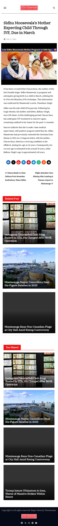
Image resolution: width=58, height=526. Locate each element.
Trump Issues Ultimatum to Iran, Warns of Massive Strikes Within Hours (25, 493)
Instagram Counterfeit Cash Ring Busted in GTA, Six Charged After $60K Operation (28, 237)
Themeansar (50, 510)
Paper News (36, 510)
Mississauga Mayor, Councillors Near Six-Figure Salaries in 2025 (26, 283)
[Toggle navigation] (5, 7)
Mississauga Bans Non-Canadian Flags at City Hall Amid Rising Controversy (28, 328)
